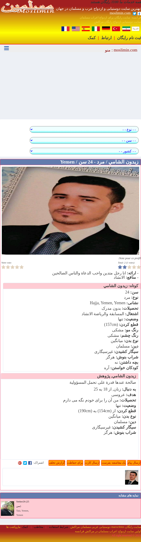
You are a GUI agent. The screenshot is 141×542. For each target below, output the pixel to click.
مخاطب (38, 527)
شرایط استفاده (58, 527)
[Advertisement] (70, 86)
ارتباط (106, 38)
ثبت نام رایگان (129, 38)
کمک (92, 38)
